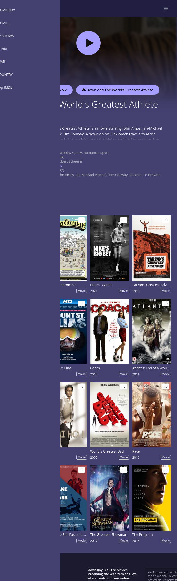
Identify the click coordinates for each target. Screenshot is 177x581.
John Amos (65, 174)
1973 (61, 170)
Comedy (63, 152)
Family (77, 152)
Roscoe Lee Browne (145, 174)
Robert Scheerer (70, 161)
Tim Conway (118, 174)
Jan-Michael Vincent (91, 174)
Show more (49, 144)
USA (60, 157)
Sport (104, 152)
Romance (91, 152)
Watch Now (57, 89)
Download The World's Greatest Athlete (117, 89)
